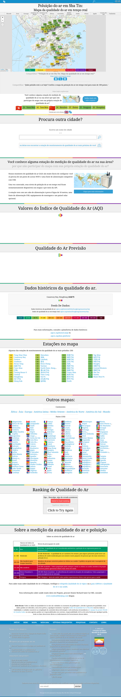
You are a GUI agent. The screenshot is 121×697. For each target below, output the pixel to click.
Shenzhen (42, 351)
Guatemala (50, 434)
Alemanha (14, 423)
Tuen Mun (15, 364)
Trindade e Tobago (102, 449)
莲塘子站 (68, 351)
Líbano (65, 427)
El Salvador (32, 448)
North (67, 377)
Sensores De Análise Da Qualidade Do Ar (25, 647)
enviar (78, 682)
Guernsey (49, 435)
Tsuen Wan (69, 368)
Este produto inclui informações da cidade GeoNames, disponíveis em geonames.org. (69, 641)
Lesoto (65, 423)
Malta (65, 450)
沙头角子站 (42, 374)
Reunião (84, 464)
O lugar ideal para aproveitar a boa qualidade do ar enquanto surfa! (68, 669)
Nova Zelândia (86, 429)
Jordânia (66, 417)
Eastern (14, 355)
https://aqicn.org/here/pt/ (60, 87)
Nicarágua (84, 421)
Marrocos (66, 452)
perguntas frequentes (19, 651)
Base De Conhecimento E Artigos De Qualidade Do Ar (27, 642)
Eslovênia (31, 456)
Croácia (31, 440)
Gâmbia (48, 421)
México (65, 460)
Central (14, 370)
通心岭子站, (42, 366)
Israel (48, 462)
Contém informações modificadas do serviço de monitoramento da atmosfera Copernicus (67, 655)
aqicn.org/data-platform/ (60, 331)
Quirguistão (85, 452)
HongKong (16, 372)
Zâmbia (101, 466)
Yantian (41, 361)
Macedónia (67, 438)
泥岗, (66, 359)
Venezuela (102, 462)
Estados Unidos (34, 460)
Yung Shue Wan (18, 351)
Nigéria (83, 423)
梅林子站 (68, 361)
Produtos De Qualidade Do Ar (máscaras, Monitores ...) (27, 662)
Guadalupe (50, 431)
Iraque (48, 456)
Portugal (84, 446)
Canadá (31, 417)
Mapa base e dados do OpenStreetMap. (65, 665)
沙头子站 (68, 357)
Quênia (83, 450)
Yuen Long (42, 370)
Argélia (13, 429)
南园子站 (68, 366)
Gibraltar (49, 427)
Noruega (84, 425)
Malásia (66, 442)
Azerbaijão (15, 440)
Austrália (14, 435)
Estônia (30, 462)
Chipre (30, 427)
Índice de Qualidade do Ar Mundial (81, 603)
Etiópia (30, 464)
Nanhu (93, 370)
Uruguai (101, 458)
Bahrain (14, 442)
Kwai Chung (42, 359)
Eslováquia (32, 454)
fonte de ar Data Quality (19, 656)
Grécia (48, 429)
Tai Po (40, 372)
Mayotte (66, 458)
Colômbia (31, 429)
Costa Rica (32, 435)
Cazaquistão (32, 419)
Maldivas (66, 446)
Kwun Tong (16, 359)
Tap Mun (94, 351)
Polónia (83, 442)
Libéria (65, 429)
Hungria (49, 446)
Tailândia (101, 438)
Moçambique (68, 464)
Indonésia (49, 454)
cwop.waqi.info (55, 651)
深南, (39, 353)
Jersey (48, 468)
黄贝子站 (68, 372)
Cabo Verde (15, 464)
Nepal (83, 419)
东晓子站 (94, 361)
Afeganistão (15, 417)
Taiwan (101, 440)
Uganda (101, 456)
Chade (30, 421)
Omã (82, 431)
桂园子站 (68, 355)
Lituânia (66, 431)
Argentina (14, 431)
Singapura (102, 427)
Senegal (101, 423)
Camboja (14, 468)
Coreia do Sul (33, 434)
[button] (2, 13)
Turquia (101, 452)
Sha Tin (94, 368)
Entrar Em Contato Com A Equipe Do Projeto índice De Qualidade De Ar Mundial (27, 630)
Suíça (100, 435)
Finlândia (31, 468)
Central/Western (97, 364)
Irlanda (48, 458)
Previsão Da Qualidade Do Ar (21, 660)
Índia (47, 452)
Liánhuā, (41, 355)
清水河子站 (42, 368)
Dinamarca (32, 444)
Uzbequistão (103, 460)
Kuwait (65, 421)
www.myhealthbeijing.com (57, 591)
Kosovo (65, 419)
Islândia (49, 460)
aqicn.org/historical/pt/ (60, 328)
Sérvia (100, 425)
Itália (47, 464)
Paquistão (84, 435)
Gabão (48, 419)
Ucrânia (101, 454)
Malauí (65, 444)
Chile (30, 423)
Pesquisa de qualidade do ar (22, 637)
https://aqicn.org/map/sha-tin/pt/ (60, 72)
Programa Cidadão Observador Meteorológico (67, 649)
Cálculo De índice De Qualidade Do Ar (24, 658)
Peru (82, 440)
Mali (64, 448)
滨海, (13, 366)
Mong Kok (15, 377)
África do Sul (15, 419)
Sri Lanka (101, 429)
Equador (31, 452)
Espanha (31, 458)
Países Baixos (86, 434)
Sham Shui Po (96, 372)
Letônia (66, 425)
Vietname (101, 464)
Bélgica (13, 446)
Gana (47, 423)
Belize (13, 448)
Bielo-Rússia (15, 450)
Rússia (100, 417)
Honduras (49, 442)
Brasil (13, 456)
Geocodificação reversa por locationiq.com (66, 663)
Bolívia (13, 452)
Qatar (82, 448)
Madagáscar (67, 440)
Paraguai (84, 438)
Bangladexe (15, 444)
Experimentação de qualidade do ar (23, 645)
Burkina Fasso (16, 462)
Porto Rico (84, 444)
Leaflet (2, 65)
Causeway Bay (17, 353)
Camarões (14, 466)
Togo (99, 446)
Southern (15, 357)
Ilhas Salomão (51, 448)
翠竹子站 (68, 374)
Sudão (100, 431)
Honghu (94, 359)
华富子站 (94, 357)
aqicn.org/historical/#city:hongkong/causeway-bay (73, 305)
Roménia (84, 466)
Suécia (100, 434)
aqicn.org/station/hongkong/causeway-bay (74, 307)
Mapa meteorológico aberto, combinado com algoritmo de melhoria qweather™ (69, 645)
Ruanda (83, 468)
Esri (7, 66)
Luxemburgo (68, 434)
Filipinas (31, 466)
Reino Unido (85, 454)
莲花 (39, 357)
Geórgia (48, 425)
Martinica (67, 454)
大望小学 (94, 355)
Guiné (48, 440)
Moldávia (66, 466)
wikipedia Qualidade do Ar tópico (73, 579)
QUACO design (57, 673)
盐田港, (40, 377)
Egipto (30, 446)
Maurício (66, 456)
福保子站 (15, 361)
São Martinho (103, 421)
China (30, 425)
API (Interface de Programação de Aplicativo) (26, 665)
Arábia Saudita (16, 427)
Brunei (13, 458)
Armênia (14, 434)
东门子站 (15, 374)
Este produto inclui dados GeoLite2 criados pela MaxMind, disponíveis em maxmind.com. (67, 636)
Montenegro (85, 417)
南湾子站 (68, 370)
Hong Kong (50, 444)
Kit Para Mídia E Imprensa (20, 633)
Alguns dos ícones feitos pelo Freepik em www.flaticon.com (65, 659)
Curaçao (31, 442)
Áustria (13, 438)
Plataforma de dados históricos (21, 667)
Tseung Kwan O (18, 368)
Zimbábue (102, 468)
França (48, 417)
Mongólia (66, 468)
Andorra (14, 425)
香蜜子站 (94, 366)
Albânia (13, 421)
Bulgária (14, 460)
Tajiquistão (102, 442)
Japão (48, 466)
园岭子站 (68, 364)
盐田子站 (94, 353)
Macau (65, 435)
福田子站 (68, 353)
